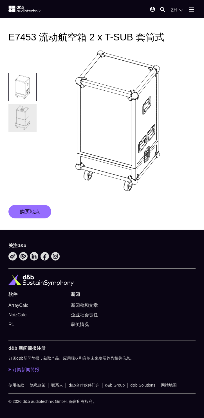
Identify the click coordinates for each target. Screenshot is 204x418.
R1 (11, 324)
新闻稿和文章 (84, 305)
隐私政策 (38, 385)
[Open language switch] (177, 10)
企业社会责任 (84, 314)
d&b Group (115, 385)
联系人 (57, 385)
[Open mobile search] (162, 10)
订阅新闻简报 (23, 369)
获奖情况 (80, 324)
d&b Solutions (142, 385)
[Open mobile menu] (191, 10)
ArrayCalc (18, 305)
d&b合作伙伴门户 (84, 385)
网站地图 (169, 385)
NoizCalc (17, 314)
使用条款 (16, 385)
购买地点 (30, 211)
